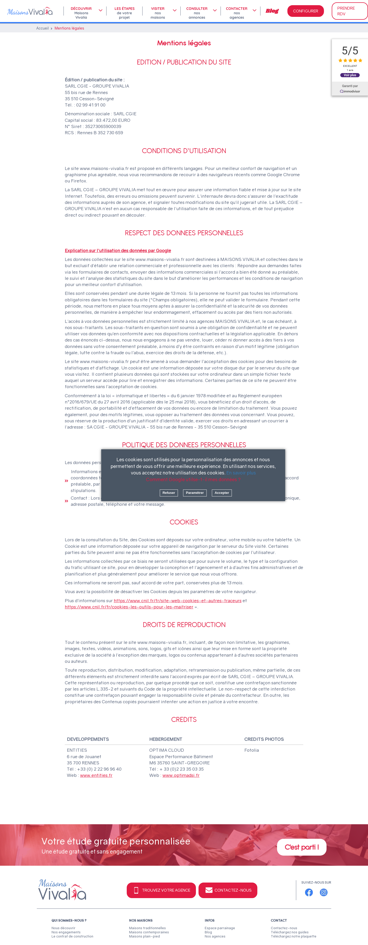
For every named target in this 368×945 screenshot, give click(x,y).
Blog (272, 11)
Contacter (236, 11)
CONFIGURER (305, 11)
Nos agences (215, 936)
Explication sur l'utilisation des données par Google (118, 250)
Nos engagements (66, 932)
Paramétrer (195, 493)
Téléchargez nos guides (290, 932)
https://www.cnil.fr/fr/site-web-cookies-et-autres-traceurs (178, 600)
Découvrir (81, 11)
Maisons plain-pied (144, 936)
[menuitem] (84, 11)
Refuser (168, 493)
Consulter (197, 11)
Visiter (158, 11)
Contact (279, 920)
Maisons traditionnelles (147, 928)
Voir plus (350, 75)
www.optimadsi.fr (181, 775)
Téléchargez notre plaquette (293, 936)
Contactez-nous (228, 890)
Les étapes (125, 11)
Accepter (222, 493)
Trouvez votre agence (161, 890)
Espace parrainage (220, 928)
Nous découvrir (63, 928)
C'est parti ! (302, 847)
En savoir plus (241, 472)
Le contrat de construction (72, 936)
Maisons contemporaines (149, 932)
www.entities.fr (96, 775)
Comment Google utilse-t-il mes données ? (193, 479)
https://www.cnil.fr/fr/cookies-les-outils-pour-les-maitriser (129, 606)
